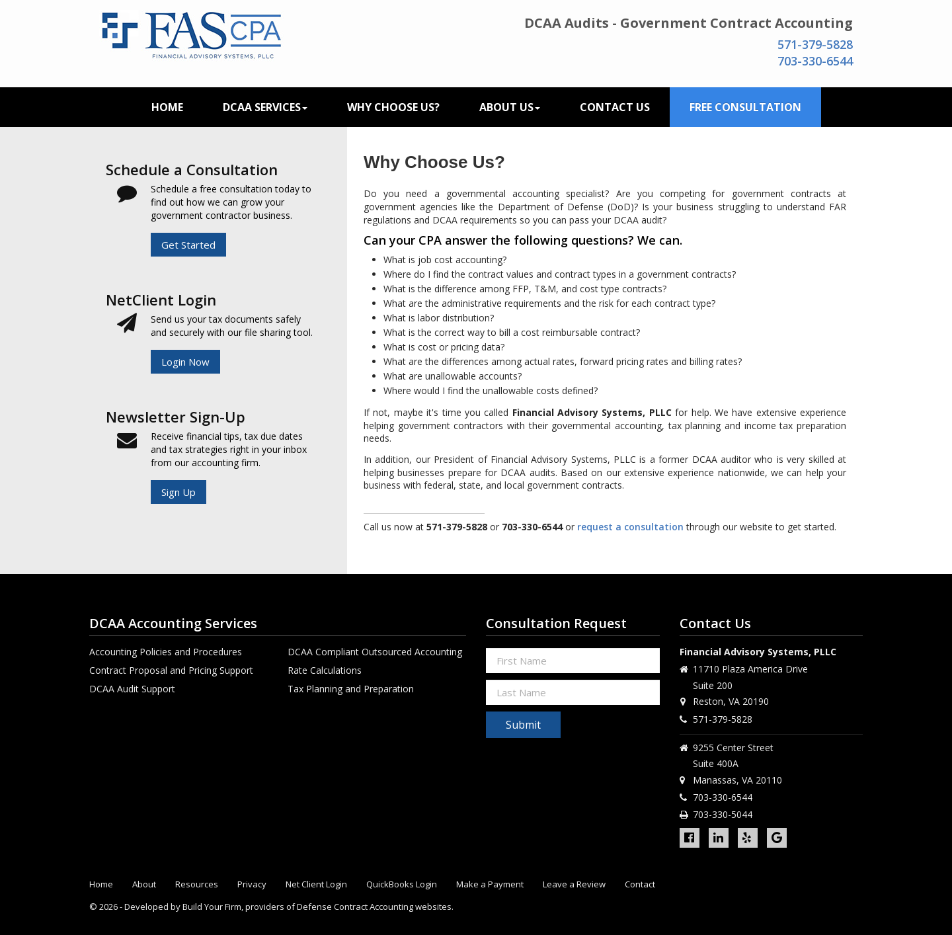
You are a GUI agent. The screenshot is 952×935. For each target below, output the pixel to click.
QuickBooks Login (401, 884)
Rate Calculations (325, 670)
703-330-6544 (815, 61)
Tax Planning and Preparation (351, 688)
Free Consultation (745, 107)
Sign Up (178, 492)
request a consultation (630, 526)
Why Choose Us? (393, 107)
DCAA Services (265, 107)
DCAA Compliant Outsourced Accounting (375, 651)
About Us (509, 107)
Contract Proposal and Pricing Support (171, 670)
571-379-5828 (815, 44)
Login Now (185, 361)
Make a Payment (490, 884)
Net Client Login (316, 884)
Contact (640, 884)
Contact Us (615, 107)
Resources (196, 884)
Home (167, 107)
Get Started (188, 244)
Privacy (251, 884)
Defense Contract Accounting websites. (375, 907)
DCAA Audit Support (132, 688)
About (144, 884)
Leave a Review (574, 884)
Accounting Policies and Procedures (165, 651)
